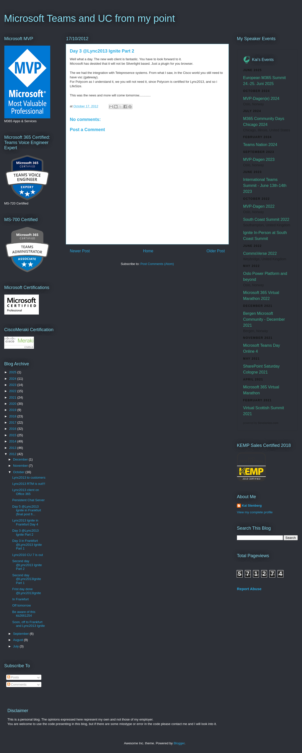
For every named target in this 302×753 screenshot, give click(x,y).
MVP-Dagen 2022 (259, 206)
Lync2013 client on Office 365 (25, 492)
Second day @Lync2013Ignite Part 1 (26, 579)
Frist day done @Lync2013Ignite (26, 591)
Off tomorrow (21, 605)
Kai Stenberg (252, 505)
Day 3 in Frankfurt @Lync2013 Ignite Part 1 (27, 544)
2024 (13, 378)
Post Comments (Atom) (157, 264)
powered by (260, 422)
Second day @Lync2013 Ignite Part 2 (27, 565)
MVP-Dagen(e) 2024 (261, 98)
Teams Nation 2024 (260, 145)
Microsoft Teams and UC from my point (89, 18)
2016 (13, 429)
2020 (13, 403)
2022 (13, 391)
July (16, 646)
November (21, 465)
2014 (13, 441)
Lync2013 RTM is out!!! (28, 484)
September (21, 634)
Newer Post (80, 251)
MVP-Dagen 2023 (259, 159)
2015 (13, 435)
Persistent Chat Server (28, 500)
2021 (13, 397)
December (21, 459)
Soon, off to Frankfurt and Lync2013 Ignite (28, 624)
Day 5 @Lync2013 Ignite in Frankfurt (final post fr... (26, 510)
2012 (13, 454)
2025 (13, 372)
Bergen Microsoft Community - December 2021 (264, 319)
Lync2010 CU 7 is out (27, 555)
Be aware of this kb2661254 (23, 614)
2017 (13, 422)
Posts (13, 677)
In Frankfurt (20, 599)
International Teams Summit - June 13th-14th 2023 (264, 185)
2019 (13, 410)
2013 (13, 448)
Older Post (215, 251)
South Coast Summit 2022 (266, 219)
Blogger (179, 743)
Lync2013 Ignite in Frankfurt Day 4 (25, 522)
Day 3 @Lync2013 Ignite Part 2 (25, 532)
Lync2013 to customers (28, 477)
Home (148, 251)
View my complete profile (255, 512)
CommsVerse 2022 (260, 253)
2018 (13, 416)
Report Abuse (249, 589)
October (19, 472)
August (18, 640)
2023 (13, 385)
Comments (16, 684)
